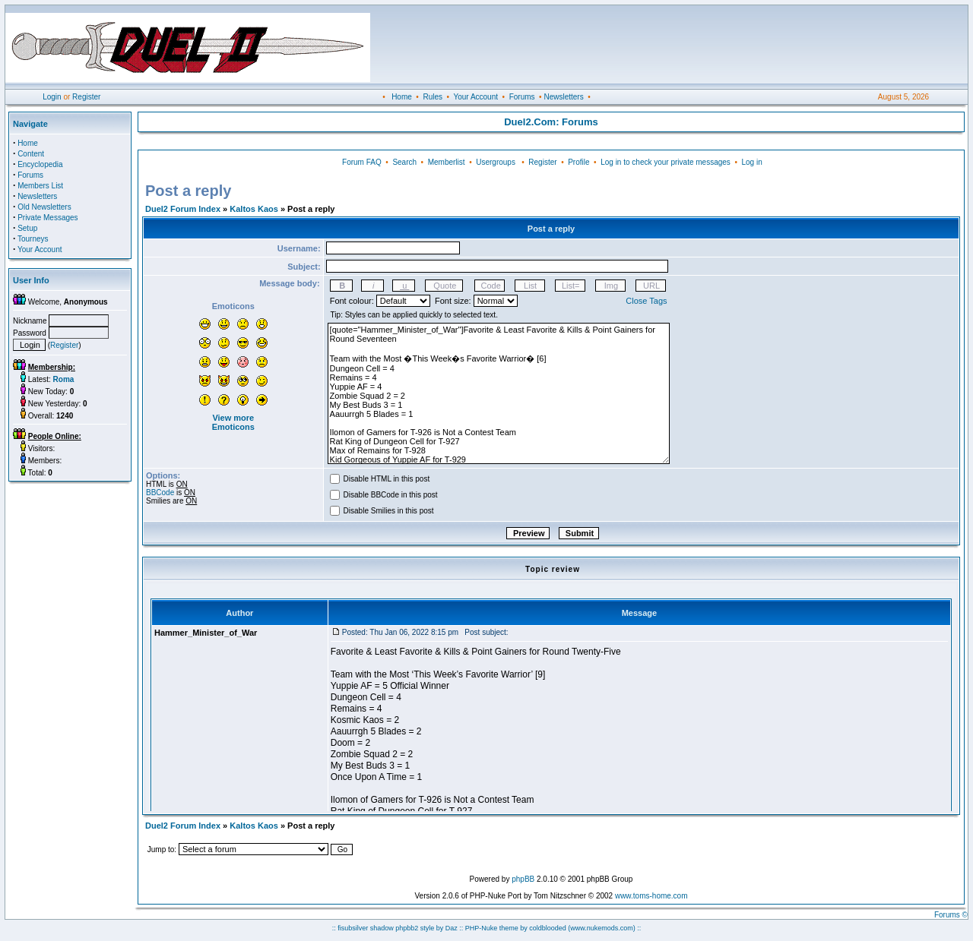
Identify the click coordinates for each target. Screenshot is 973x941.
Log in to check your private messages (666, 162)
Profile (578, 162)
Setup (27, 228)
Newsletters (563, 97)
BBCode (160, 492)
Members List (40, 186)
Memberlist (446, 162)
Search (404, 162)
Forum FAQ (362, 162)
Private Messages (47, 217)
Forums (522, 97)
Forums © (951, 915)
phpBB (523, 879)
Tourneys (33, 239)
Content (30, 154)
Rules (432, 97)
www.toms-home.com (651, 896)
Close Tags (646, 300)
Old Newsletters (44, 207)
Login (52, 97)
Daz (451, 928)
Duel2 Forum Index (182, 208)
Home (401, 97)
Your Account (475, 97)
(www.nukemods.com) (601, 928)
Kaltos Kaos (254, 208)
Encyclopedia (39, 164)
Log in (751, 162)
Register (86, 97)
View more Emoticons (233, 422)
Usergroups (495, 162)
